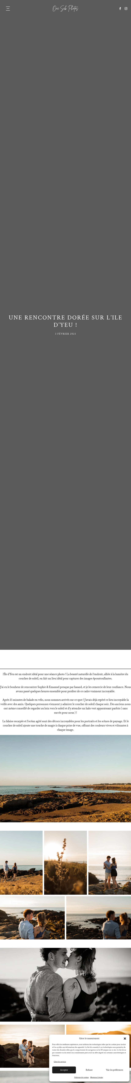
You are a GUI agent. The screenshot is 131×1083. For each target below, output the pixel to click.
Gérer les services (60, 1062)
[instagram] (126, 8)
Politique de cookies (81, 1077)
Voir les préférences (114, 1069)
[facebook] (120, 8)
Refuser (89, 1069)
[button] (124, 1038)
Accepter (64, 1069)
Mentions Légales (96, 1077)
